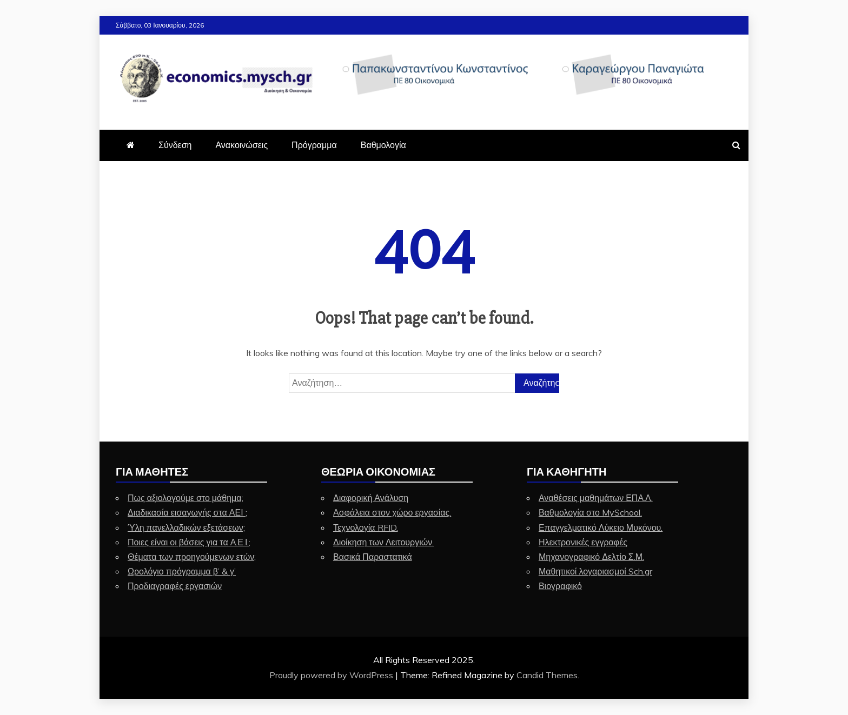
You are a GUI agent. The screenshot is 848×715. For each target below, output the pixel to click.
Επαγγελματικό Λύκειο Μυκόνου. (600, 527)
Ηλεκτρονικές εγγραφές (583, 542)
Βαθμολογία (383, 144)
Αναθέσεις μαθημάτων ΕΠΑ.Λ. (596, 497)
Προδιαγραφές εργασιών (175, 585)
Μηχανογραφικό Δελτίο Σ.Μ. (591, 556)
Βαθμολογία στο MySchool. (590, 512)
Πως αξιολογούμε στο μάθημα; (185, 497)
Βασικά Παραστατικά (372, 556)
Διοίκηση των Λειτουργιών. (383, 542)
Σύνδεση (174, 144)
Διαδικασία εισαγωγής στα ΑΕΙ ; (187, 512)
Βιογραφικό (560, 585)
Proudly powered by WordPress (332, 675)
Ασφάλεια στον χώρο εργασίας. (392, 512)
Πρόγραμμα (314, 144)
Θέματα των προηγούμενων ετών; (192, 556)
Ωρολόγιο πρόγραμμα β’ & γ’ (182, 571)
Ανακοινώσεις (241, 144)
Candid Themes (547, 675)
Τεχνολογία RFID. (365, 527)
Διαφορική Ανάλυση (370, 497)
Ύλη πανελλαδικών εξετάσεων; (186, 527)
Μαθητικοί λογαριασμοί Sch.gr (595, 571)
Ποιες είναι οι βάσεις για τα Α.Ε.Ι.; (189, 542)
